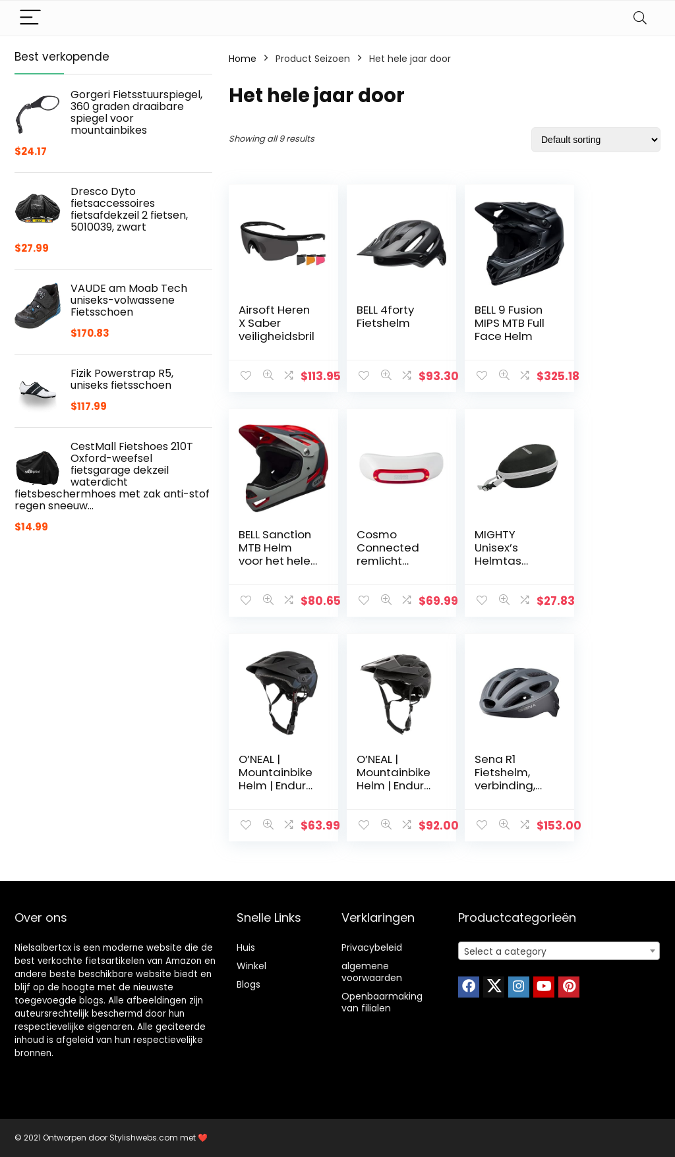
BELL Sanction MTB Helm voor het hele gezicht (602, 336)
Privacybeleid (371, 947)
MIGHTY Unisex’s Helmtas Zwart (372, 554)
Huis (246, 947)
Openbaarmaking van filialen (382, 1002)
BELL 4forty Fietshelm (377, 316)
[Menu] (30, 18)
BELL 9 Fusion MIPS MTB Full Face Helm (494, 323)
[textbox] (559, 951)
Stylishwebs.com (144, 1137)
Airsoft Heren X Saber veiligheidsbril (274, 329)
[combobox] (559, 951)
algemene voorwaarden (371, 971)
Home (242, 58)
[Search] (640, 18)
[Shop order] (595, 139)
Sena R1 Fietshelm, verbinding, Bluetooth (269, 778)
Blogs (248, 984)
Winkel (251, 966)
